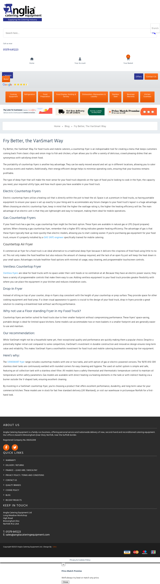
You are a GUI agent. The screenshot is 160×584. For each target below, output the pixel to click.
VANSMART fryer (16, 362)
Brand (6, 79)
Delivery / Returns (15, 465)
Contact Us (151, 76)
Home (57, 126)
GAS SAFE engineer (53, 237)
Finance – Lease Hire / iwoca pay (21, 470)
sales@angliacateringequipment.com (28, 535)
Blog (67, 126)
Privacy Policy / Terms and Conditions (25, 475)
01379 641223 (10, 50)
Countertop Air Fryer (18, 244)
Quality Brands (13, 485)
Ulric (55, 547)
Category (7, 75)
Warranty (11, 460)
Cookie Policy (12, 490)
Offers (139, 76)
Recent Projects (14, 500)
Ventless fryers (10, 273)
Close (65, 582)
